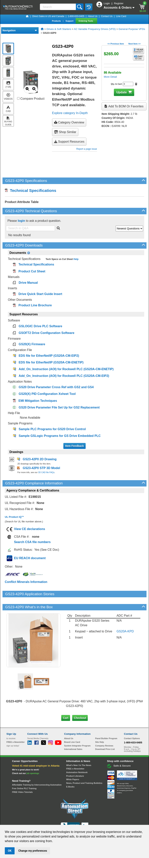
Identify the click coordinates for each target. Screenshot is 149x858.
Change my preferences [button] (32, 850)
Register (118, 3)
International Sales (73, 736)
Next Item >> (134, 44)
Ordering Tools (86, 21)
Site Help (99, 729)
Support (69, 21)
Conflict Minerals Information (26, 582)
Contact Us (106, 16)
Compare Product (31, 98)
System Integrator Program (77, 732)
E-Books (70, 774)
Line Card (121, 16)
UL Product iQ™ (14, 516)
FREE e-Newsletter (75, 755)
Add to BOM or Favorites (124, 106)
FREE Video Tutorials (22, 779)
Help (75, 259)
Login (107, 3)
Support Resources (69, 141)
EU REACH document (30, 558)
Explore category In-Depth (70, 113)
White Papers (72, 766)
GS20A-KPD (125, 618)
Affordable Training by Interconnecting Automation (37, 772)
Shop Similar (65, 132)
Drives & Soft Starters (58, 29)
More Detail (110, 76)
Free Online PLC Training (24, 775)
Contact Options (132, 725)
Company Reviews (104, 732)
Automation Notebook (77, 759)
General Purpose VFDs (132, 29)
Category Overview (69, 122)
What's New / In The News (78, 752)
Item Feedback (74, 445)
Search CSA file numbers (32, 542)
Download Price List (105, 736)
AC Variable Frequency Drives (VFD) (95, 29)
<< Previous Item (116, 44)
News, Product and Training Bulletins (84, 770)
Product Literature (75, 763)
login (21, 220)
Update (121, 92)
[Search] (58, 6)
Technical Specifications (30, 190)
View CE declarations (29, 529)
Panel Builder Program (106, 725)
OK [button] (10, 850)
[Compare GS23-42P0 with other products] (18, 98)
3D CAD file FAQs (46, 472)
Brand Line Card (72, 729)
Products (56, 21)
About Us (92, 16)
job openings (32, 760)
